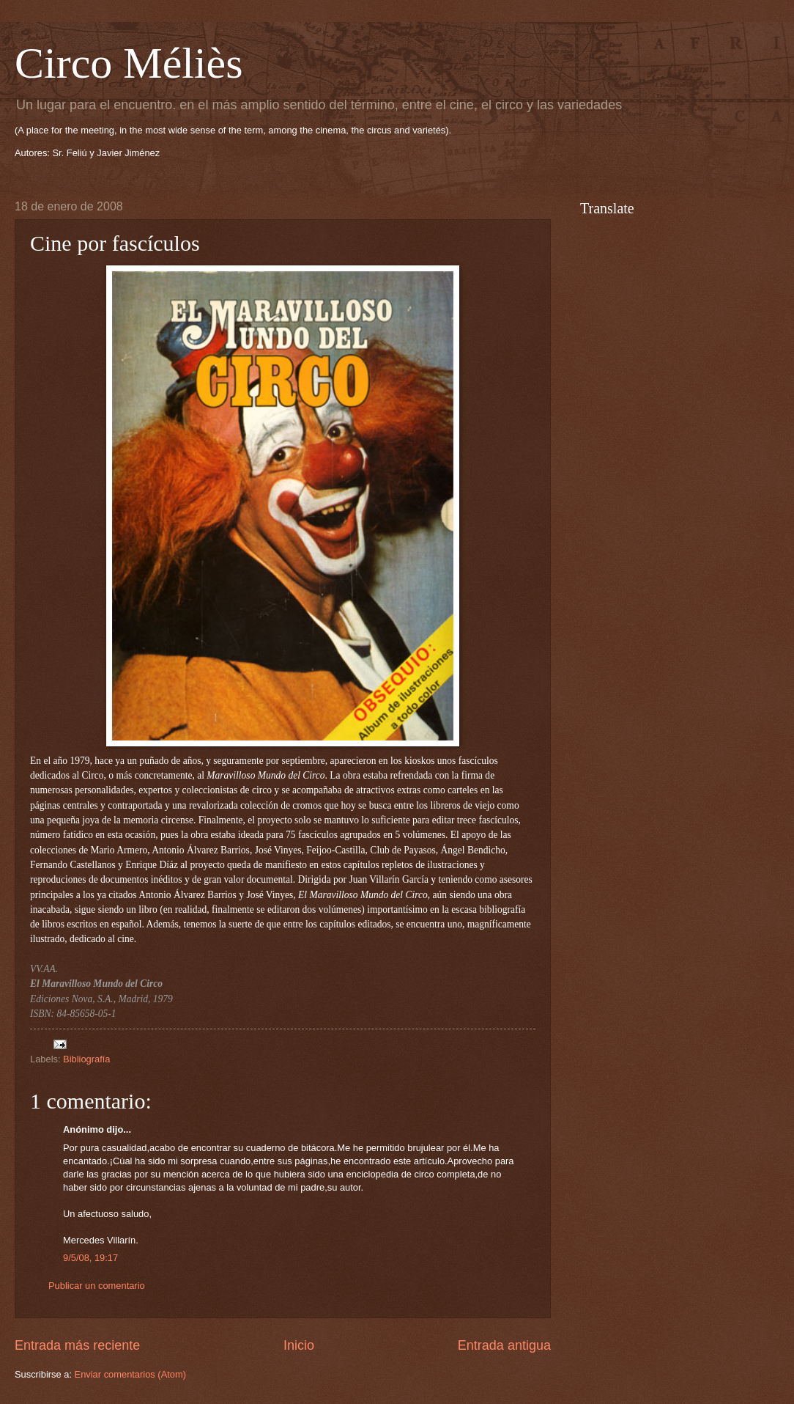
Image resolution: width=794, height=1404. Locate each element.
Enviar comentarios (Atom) (130, 1374)
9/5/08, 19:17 (90, 1257)
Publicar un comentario (96, 1285)
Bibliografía (86, 1059)
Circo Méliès (129, 63)
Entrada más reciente (77, 1345)
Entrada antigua (504, 1345)
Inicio (298, 1345)
